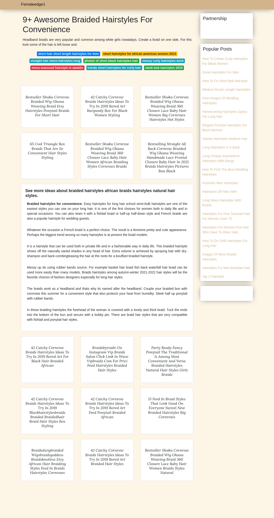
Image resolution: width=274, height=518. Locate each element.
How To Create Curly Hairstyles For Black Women (225, 61)
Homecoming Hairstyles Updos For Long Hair (224, 114)
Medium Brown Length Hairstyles (226, 89)
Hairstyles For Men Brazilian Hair (226, 268)
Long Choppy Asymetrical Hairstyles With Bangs (220, 158)
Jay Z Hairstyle (213, 276)
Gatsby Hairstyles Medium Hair (224, 139)
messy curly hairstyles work (163, 60)
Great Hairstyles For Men (220, 72)
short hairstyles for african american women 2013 (139, 53)
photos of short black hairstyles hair (111, 60)
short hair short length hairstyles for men (68, 53)
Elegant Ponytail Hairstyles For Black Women (224, 127)
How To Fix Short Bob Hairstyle (224, 81)
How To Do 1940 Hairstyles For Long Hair (224, 243)
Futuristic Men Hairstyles (220, 183)
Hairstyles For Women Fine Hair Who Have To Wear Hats (225, 229)
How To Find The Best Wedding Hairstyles (225, 172)
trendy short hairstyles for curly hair (114, 67)
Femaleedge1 (33, 4)
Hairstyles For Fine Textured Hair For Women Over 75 (226, 216)
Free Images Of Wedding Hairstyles (220, 100)
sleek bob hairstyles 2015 (164, 67)
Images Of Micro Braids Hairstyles (219, 256)
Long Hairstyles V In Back (221, 147)
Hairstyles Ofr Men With (219, 191)
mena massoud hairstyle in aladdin (57, 67)
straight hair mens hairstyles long (55, 60)
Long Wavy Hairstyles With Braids (221, 202)
